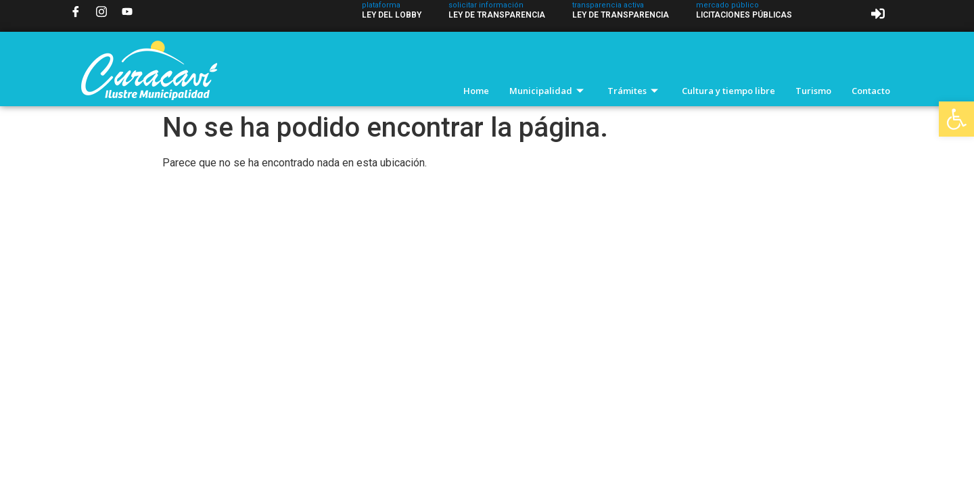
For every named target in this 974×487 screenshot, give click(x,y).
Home (476, 91)
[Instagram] (101, 11)
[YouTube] (127, 11)
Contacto (871, 91)
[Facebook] (76, 11)
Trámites (634, 91)
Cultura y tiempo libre (728, 91)
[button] (956, 119)
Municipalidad (548, 91)
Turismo (813, 91)
